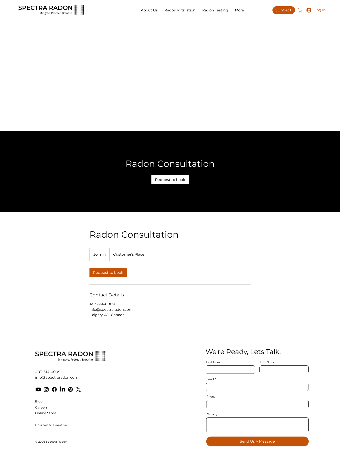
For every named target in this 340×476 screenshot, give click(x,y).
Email (210, 379)
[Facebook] (54, 389)
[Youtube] (38, 389)
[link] (170, 179)
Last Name (267, 361)
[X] (78, 389)
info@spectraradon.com (56, 377)
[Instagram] (46, 389)
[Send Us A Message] (257, 441)
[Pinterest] (70, 389)
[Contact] (283, 10)
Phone (211, 396)
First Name (214, 361)
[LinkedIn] (62, 389)
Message (213, 413)
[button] (300, 10)
